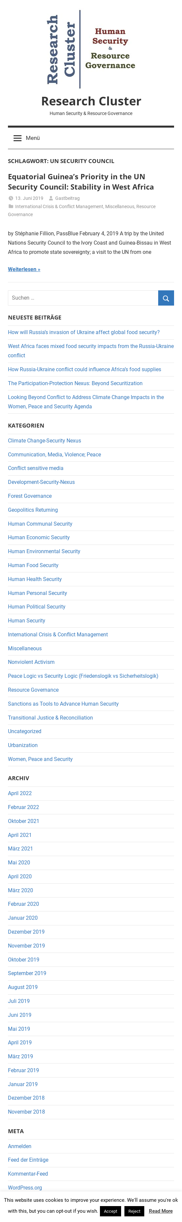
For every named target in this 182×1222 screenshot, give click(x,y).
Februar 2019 (23, 1070)
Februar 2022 (23, 807)
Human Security (26, 620)
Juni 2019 (19, 1015)
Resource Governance (33, 690)
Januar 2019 (23, 1084)
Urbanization (23, 745)
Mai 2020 (19, 862)
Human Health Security (35, 579)
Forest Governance (30, 496)
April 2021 (20, 835)
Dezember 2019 (26, 932)
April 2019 (20, 1042)
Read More (161, 1211)
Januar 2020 (23, 918)
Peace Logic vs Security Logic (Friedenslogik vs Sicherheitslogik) (83, 676)
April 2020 (20, 876)
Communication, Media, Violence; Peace (54, 454)
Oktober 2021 (23, 821)
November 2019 (26, 946)
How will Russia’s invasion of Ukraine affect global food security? (84, 332)
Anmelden (19, 1146)
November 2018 (26, 1112)
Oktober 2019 (23, 960)
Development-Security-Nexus (41, 482)
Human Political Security (37, 607)
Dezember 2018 (26, 1098)
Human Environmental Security (44, 551)
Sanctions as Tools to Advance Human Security (63, 704)
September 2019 (27, 973)
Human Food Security (33, 565)
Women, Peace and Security (40, 759)
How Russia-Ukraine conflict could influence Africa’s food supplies (84, 369)
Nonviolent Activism (31, 662)
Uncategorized (24, 731)
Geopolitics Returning (33, 510)
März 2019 (20, 1056)
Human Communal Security (40, 524)
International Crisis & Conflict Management (59, 206)
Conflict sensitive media (36, 468)
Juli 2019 (19, 1001)
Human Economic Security (39, 537)
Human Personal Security (37, 593)
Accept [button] (110, 1211)
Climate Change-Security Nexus (44, 440)
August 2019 (23, 987)
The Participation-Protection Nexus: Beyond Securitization (75, 383)
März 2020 (20, 890)
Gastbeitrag (67, 198)
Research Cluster (91, 101)
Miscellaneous (119, 206)
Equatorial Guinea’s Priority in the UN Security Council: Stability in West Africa (81, 181)
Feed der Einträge (28, 1160)
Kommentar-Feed (28, 1174)
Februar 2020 (23, 904)
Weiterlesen (22, 269)
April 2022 (20, 793)
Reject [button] (134, 1211)
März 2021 (20, 848)
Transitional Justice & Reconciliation (50, 718)
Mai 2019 (19, 1029)
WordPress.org (25, 1188)
